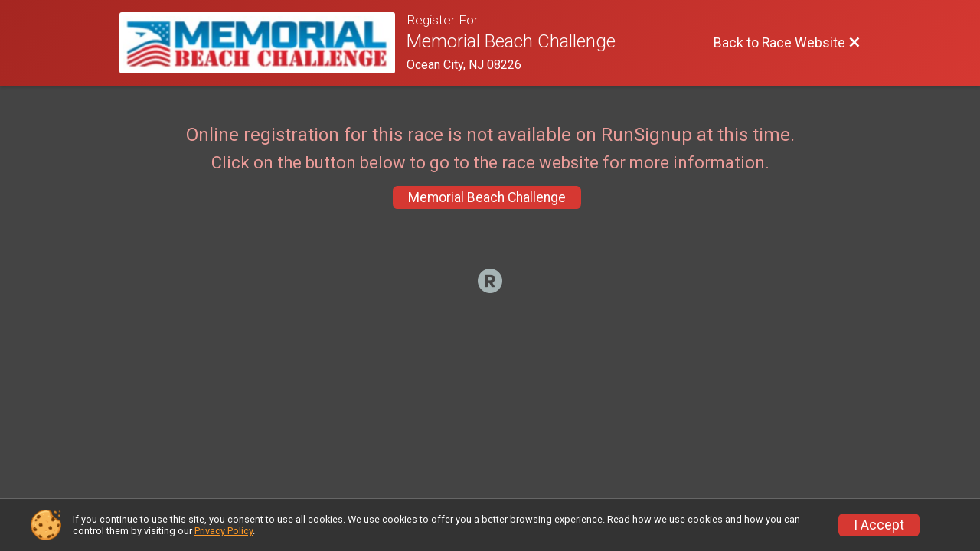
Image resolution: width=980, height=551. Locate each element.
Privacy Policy (223, 530)
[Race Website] (263, 42)
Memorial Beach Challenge (487, 197)
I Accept (879, 525)
